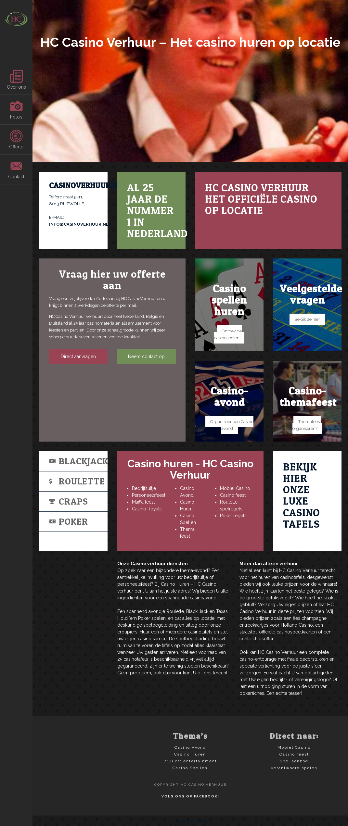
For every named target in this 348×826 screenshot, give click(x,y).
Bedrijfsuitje (144, 488)
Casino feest (233, 495)
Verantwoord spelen (294, 768)
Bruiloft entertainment (190, 761)
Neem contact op (146, 356)
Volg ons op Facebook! (190, 796)
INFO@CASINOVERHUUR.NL (79, 224)
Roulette (77, 481)
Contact (16, 169)
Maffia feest (143, 502)
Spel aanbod (294, 761)
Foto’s (16, 109)
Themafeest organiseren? (306, 425)
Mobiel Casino (235, 488)
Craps (68, 501)
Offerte (16, 139)
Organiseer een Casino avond (231, 425)
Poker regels (233, 515)
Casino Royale (147, 508)
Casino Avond (190, 747)
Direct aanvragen (78, 356)
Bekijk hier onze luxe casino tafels (301, 495)
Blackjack (78, 461)
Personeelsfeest (148, 495)
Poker (68, 521)
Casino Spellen (190, 768)
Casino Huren (190, 754)
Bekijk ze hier (307, 319)
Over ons (16, 80)
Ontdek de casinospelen (228, 334)
